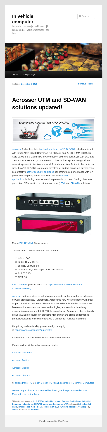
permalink (35, 410)
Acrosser (16, 296)
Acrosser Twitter (20, 360)
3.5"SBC (40, 401)
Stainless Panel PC (64, 382)
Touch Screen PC (43, 382)
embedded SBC (50, 407)
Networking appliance (23, 390)
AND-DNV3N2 (67, 149)
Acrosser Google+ (21, 367)
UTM (62, 183)
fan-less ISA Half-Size (71, 401)
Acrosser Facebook (22, 352)
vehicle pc (64, 390)
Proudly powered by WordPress (53, 421)
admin (15, 410)
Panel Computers (85, 382)
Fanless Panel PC (22, 382)
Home (15, 74)
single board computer (53, 404)
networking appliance (67, 407)
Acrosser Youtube (21, 375)
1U (34, 401)
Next (91, 84)
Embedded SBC (79, 390)
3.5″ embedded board (47, 390)
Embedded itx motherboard (26, 394)
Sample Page (29, 74)
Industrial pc (27, 404)
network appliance (49, 149)
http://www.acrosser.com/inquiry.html (33, 330)
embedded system (53, 401)
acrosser (16, 149)
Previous (81, 84)
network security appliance (40, 172)
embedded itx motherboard (30, 407)
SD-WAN (76, 183)
